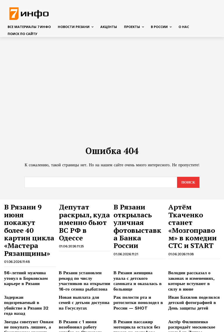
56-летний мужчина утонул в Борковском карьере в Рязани (29, 250)
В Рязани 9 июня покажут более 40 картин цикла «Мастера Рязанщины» (27, 216)
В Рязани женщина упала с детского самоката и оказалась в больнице (136, 250)
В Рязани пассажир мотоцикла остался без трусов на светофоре (139, 287)
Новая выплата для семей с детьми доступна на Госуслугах (83, 271)
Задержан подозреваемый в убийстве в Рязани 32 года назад (27, 271)
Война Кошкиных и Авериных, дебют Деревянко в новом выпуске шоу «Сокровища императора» (193, 311)
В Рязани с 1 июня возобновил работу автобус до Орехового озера (84, 287)
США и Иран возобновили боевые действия (82, 306)
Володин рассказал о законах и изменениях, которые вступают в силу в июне (193, 250)
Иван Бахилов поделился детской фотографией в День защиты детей (193, 271)
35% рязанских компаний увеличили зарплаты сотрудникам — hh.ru (27, 309)
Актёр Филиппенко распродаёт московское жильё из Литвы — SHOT (194, 287)
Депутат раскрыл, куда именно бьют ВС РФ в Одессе (83, 211)
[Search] (188, 182)
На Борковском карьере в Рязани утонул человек (135, 306)
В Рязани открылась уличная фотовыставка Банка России (138, 213)
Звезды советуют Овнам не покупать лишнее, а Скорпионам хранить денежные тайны (27, 290)
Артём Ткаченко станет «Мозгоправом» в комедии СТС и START (191, 216)
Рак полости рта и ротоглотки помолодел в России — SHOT (134, 271)
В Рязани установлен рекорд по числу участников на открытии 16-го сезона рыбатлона (83, 252)
